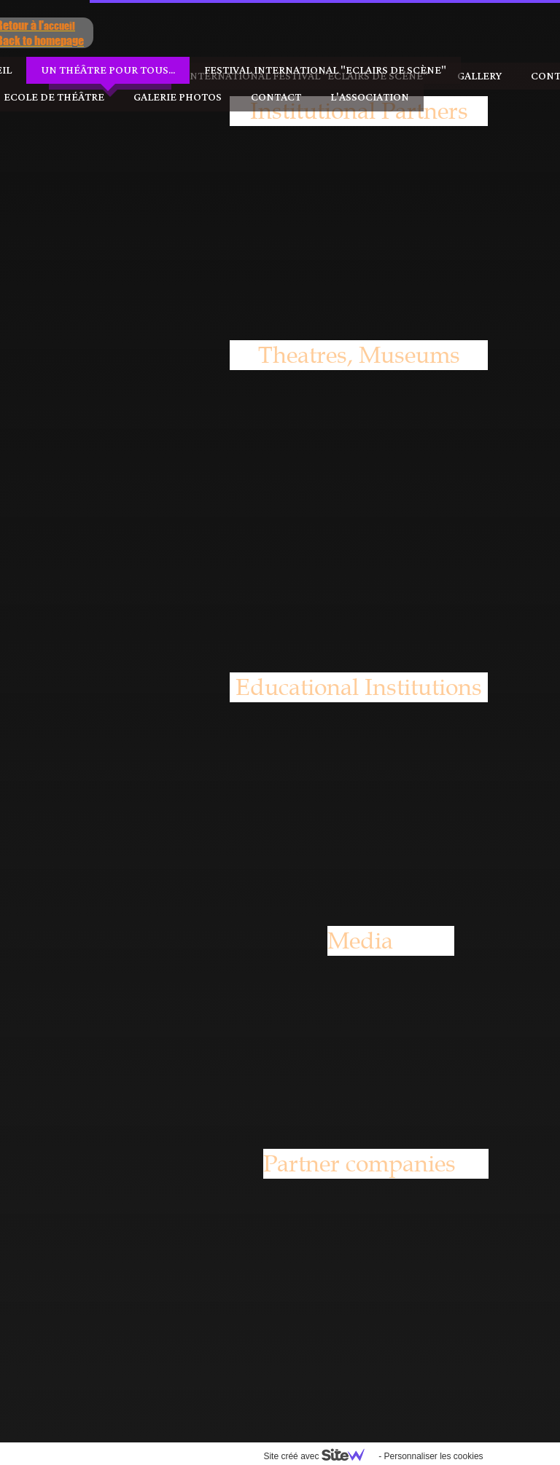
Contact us (474, 76)
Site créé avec (230, 1456)
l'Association (280, 97)
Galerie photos (88, 97)
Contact (186, 97)
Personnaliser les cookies (343, 1456)
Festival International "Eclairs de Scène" (235, 70)
